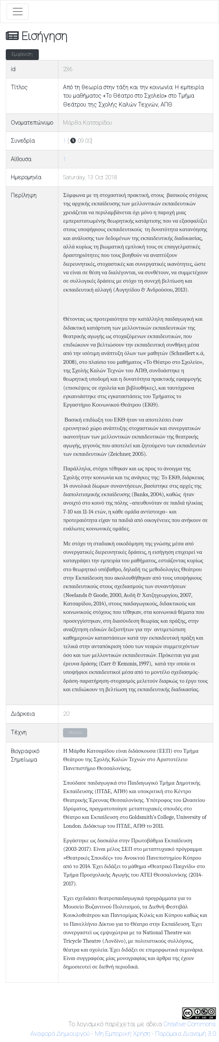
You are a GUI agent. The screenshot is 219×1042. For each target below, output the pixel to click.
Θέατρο (75, 732)
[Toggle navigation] (18, 11)
